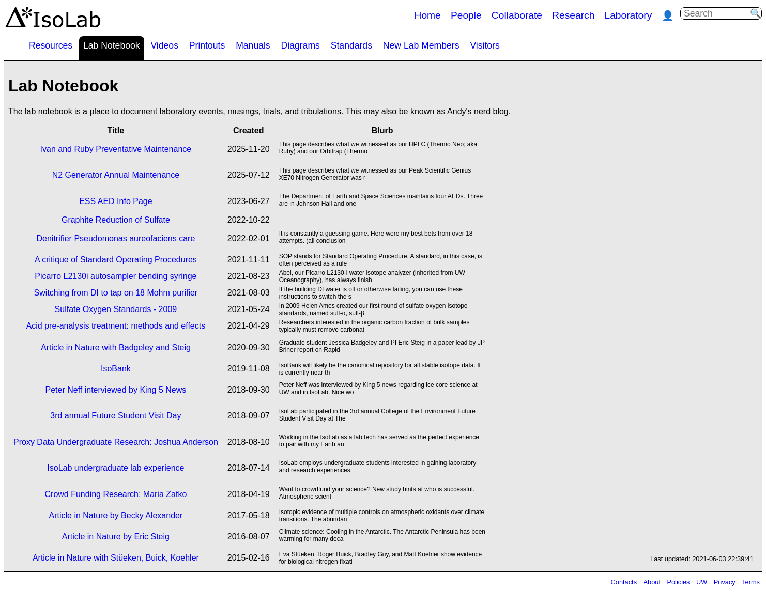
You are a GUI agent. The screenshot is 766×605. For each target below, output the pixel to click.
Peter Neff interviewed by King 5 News (116, 389)
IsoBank (116, 368)
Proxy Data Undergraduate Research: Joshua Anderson (115, 442)
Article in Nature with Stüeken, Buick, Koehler (116, 557)
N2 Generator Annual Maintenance (115, 174)
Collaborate (517, 15)
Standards (351, 45)
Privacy (725, 582)
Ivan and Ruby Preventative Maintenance (116, 149)
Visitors (484, 45)
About (652, 582)
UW (701, 582)
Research (573, 15)
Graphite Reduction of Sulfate (116, 219)
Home (428, 15)
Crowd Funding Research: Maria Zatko (116, 494)
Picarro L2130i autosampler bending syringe (115, 276)
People (466, 15)
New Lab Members (421, 45)
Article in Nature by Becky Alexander (116, 515)
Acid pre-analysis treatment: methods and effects (116, 325)
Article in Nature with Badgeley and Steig (116, 347)
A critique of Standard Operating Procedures (116, 259)
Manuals (253, 45)
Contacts (624, 582)
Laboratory (628, 15)
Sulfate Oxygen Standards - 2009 (116, 309)
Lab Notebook (111, 45)
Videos (164, 45)
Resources (50, 45)
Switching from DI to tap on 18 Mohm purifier (116, 292)
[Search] (717, 13)
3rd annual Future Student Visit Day (115, 415)
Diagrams (300, 45)
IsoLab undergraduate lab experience (115, 467)
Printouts (207, 45)
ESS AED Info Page (115, 201)
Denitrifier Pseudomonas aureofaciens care (115, 238)
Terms (751, 582)
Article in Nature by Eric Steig (116, 536)
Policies (678, 582)
